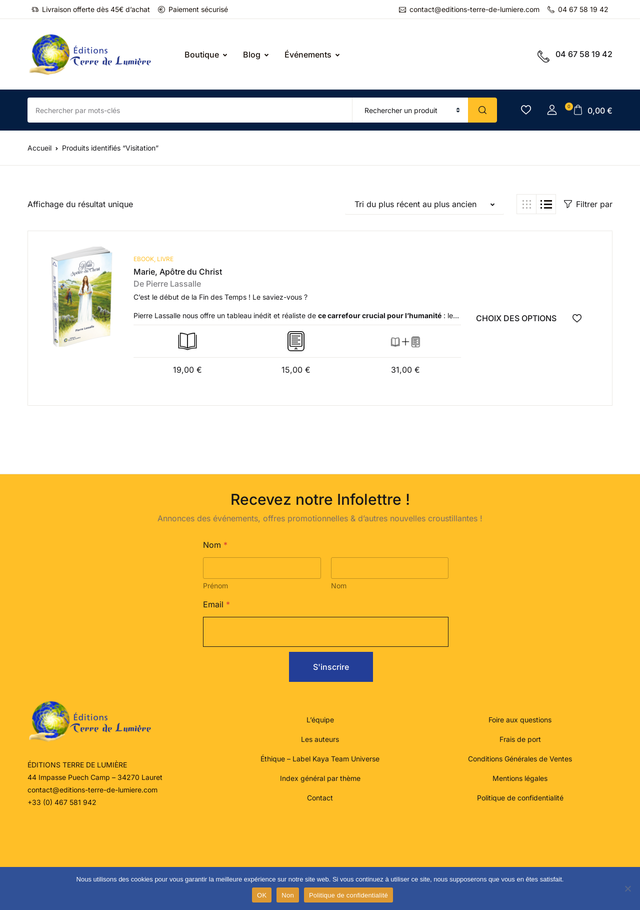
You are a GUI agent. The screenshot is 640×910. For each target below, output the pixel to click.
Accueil (40, 148)
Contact (320, 797)
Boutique (201, 55)
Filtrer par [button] (588, 204)
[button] (552, 110)
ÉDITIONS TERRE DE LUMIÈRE (77, 764)
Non (288, 895)
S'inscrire (331, 666)
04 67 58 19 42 (578, 9)
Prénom (215, 585)
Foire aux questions (520, 719)
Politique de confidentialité (520, 797)
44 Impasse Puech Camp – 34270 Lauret (95, 776)
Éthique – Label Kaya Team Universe (320, 758)
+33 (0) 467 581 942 (62, 801)
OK (261, 895)
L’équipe (320, 719)
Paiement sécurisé (193, 9)
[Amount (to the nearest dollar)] (190, 110)
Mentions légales (520, 777)
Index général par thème (320, 777)
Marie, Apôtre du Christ (178, 272)
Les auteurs (320, 738)
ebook (144, 259)
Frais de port (520, 738)
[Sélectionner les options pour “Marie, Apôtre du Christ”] (527, 318)
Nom (338, 585)
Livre (165, 259)
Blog (251, 55)
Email (216, 604)
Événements (308, 55)
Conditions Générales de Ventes (520, 758)
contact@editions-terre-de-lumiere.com (469, 9)
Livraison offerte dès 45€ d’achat (91, 9)
